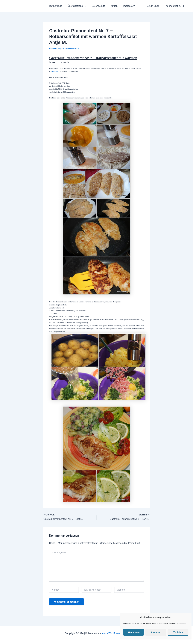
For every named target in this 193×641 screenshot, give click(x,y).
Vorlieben (178, 632)
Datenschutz (101, 6)
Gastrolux (55, 71)
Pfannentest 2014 (174, 6)
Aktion (116, 6)
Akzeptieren (134, 632)
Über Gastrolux (80, 6)
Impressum (131, 6)
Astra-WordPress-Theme (115, 633)
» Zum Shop (151, 6)
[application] (88, 6)
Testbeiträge (60, 6)
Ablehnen (155, 632)
